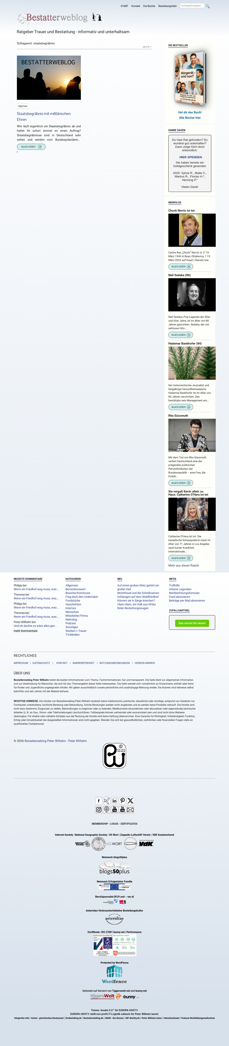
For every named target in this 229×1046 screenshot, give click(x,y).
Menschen (72, 612)
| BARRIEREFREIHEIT (81, 663)
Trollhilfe (174, 585)
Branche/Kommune (78, 593)
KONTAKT (61, 663)
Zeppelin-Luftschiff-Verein (135, 834)
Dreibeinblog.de (74, 1018)
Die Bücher (149, 6)
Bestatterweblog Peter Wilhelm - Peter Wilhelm (56, 741)
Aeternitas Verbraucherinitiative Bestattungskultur (114, 910)
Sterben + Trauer (76, 630)
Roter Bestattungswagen (133, 608)
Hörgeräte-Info (21, 1018)
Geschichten (73, 604)
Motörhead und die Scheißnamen (138, 593)
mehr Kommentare (26, 630)
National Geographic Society (91, 834)
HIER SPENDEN (190, 157)
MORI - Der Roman (114, 1018)
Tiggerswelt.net (121, 990)
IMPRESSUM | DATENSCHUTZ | (34, 663)
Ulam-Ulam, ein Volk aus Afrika (136, 604)
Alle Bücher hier (190, 118)
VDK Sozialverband (163, 834)
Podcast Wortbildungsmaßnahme (198, 1018)
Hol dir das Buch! (190, 112)
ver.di (130, 896)
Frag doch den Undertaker (82, 596)
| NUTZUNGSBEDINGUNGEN (112, 663)
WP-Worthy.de (133, 1018)
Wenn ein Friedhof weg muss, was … (36, 589)
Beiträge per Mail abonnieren (187, 600)
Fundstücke (73, 600)
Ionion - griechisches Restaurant (47, 1018)
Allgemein (72, 585)
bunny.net (141, 990)
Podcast (71, 623)
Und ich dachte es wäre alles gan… (35, 625)
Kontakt (135, 6)
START (124, 6)
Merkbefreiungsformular (184, 593)
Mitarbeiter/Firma (77, 615)
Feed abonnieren (179, 596)
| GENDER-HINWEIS (142, 663)
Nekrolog (71, 619)
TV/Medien (73, 634)
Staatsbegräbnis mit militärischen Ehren (44, 116)
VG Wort (113, 834)
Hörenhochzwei (171, 1018)
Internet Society (64, 834)
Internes (71, 608)
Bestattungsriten (167, 6)
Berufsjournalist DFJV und (110, 896)
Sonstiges (72, 627)
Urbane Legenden (180, 589)
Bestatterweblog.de (93, 1018)
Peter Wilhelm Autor (152, 1018)
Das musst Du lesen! (192, 623)
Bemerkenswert (76, 589)
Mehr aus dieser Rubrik (183, 565)
